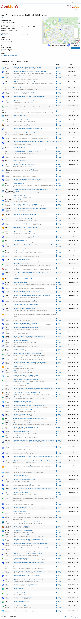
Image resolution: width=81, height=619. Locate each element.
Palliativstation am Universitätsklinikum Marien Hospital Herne (27, 422)
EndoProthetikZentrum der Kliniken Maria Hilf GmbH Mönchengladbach (29, 362)
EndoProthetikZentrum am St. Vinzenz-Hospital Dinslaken (26, 319)
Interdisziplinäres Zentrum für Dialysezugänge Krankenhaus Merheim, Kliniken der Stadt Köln (34, 548)
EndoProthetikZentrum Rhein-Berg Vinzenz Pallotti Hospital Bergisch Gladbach (31, 460)
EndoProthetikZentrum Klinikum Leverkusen (23, 371)
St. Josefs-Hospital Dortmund (20, 610)
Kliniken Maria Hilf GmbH (19, 349)
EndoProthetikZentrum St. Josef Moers (22, 259)
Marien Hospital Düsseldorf (19, 87)
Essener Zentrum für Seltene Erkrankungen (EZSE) (24, 214)
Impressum (77, 617)
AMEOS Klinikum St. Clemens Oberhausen (22, 278)
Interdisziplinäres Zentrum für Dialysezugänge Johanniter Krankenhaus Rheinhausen (32, 169)
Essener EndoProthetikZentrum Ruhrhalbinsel (24, 218)
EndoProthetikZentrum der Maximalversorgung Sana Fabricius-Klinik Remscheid (31, 295)
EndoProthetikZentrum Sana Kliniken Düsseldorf (24, 164)
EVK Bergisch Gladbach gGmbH (20, 471)
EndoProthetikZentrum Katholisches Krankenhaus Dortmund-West (28, 562)
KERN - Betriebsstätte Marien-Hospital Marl (23, 530)
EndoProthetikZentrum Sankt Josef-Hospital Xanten (25, 584)
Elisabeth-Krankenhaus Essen (20, 240)
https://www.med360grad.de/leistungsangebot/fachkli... (14, 35)
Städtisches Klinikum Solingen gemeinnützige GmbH (25, 227)
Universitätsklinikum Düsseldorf (20, 115)
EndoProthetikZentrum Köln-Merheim (22, 507)
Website (58, 68)
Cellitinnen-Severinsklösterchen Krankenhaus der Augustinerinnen (28, 539)
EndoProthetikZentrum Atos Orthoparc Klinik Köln (25, 479)
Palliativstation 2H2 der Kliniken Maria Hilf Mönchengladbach (27, 353)
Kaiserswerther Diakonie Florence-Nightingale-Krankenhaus (27, 67)
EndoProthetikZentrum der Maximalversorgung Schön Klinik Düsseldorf (29, 96)
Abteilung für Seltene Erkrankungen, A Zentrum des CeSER (26, 392)
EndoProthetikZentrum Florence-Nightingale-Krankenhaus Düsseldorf (29, 71)
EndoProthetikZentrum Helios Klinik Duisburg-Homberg (26, 236)
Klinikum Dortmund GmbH (19, 592)
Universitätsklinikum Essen (19, 195)
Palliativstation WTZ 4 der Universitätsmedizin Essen (25, 204)
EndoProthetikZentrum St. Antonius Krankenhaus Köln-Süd (27, 575)
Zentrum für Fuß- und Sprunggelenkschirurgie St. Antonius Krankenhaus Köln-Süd (32, 571)
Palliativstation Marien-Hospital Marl (21, 535)
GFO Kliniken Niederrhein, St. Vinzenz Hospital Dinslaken (26, 313)
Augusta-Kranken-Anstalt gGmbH (21, 383)
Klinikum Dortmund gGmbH (19, 605)
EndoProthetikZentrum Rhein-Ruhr (21, 287)
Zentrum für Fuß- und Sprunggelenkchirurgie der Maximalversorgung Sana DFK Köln (32, 488)
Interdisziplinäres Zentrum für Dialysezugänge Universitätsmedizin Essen (30, 208)
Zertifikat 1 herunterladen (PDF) (9, 55)
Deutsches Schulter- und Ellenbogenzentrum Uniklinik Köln (27, 522)
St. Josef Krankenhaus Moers (19, 255)
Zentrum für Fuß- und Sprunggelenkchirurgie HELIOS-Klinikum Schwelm (29, 336)
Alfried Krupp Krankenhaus (19, 183)
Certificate (59, 67)
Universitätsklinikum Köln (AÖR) (20, 511)
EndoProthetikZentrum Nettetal (20, 492)
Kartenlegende (75, 48)
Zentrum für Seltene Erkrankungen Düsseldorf (24, 124)
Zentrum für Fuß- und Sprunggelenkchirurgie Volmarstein (26, 435)
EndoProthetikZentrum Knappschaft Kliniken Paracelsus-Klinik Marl (29, 579)
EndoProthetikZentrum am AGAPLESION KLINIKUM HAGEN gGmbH (28, 553)
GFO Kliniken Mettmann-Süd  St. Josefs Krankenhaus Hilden (27, 151)
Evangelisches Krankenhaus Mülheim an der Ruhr (24, 132)
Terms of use (64, 43)
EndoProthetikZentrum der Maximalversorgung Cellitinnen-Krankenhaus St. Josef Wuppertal (34, 244)
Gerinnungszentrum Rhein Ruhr (20, 160)
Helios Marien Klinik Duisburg (19, 147)
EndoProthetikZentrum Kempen (20, 340)
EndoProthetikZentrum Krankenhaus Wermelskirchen (25, 327)
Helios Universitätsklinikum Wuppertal (22, 250)
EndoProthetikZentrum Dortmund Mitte (22, 597)
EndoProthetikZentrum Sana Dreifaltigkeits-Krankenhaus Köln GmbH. (29, 484)
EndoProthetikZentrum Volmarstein (21, 431)
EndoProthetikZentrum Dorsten (20, 475)
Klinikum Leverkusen (18, 366)
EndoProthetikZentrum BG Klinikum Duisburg (23, 92)
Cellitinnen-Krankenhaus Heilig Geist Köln (22, 409)
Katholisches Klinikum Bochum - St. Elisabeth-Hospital (25, 375)
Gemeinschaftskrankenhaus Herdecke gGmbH (23, 465)
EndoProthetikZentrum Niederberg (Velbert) (23, 100)
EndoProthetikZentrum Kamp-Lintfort (22, 345)
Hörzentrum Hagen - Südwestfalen (21, 558)
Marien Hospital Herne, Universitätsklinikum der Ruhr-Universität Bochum (30, 418)
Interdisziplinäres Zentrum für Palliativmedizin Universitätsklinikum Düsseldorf (31, 119)
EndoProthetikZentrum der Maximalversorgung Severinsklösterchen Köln (30, 543)
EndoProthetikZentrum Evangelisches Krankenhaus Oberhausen (28, 223)
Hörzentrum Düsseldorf (18, 105)
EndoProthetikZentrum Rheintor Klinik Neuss (23, 156)
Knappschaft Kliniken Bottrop (20, 282)
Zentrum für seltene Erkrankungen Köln (22, 526)
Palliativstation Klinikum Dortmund (21, 601)
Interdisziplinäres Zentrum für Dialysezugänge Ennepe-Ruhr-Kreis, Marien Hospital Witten (34, 440)
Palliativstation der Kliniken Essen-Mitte (22, 231)
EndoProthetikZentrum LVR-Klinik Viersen (22, 414)
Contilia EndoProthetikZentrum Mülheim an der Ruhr (25, 137)
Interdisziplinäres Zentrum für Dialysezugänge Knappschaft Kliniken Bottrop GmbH (32, 272)
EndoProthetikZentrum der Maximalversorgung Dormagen (26, 291)
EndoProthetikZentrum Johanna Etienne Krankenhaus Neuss (27, 175)
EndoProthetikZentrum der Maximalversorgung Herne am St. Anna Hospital (30, 405)
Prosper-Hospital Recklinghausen (21, 497)
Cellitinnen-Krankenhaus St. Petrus (21, 263)
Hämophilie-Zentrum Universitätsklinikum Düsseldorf (25, 111)
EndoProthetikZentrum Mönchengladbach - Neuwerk (25, 308)
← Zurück (3, 17)
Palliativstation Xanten (18, 588)
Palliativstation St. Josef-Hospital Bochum (23, 396)
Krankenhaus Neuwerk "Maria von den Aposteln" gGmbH (26, 304)
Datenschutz (69, 617)
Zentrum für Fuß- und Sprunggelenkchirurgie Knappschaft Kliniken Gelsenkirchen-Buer (33, 388)
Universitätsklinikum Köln (19, 516)
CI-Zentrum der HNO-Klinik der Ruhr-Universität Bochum (26, 379)
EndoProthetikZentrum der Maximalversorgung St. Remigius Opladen (29, 300)
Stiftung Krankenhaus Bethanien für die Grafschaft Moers (26, 268)
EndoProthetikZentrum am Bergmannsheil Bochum (25, 323)
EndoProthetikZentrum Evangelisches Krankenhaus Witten (26, 452)
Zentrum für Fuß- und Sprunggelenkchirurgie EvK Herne (26, 427)
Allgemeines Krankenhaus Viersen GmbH (22, 401)
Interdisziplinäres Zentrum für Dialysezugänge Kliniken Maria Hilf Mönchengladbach (32, 358)
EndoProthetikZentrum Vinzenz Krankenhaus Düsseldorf (26, 81)
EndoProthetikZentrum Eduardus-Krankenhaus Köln (25, 503)
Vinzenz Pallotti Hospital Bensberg (21, 566)
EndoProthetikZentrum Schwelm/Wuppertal (23, 332)
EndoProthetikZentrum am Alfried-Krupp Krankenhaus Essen (27, 179)
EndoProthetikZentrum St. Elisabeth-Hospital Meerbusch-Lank (27, 128)
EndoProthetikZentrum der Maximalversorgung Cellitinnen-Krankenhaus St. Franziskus (33, 456)
